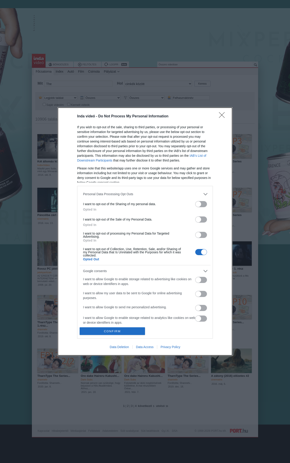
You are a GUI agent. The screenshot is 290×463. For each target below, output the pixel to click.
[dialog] (145, 231)
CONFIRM (112, 331)
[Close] (223, 116)
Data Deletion (119, 347)
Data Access (145, 347)
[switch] (201, 204)
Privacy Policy (170, 347)
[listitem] (145, 194)
